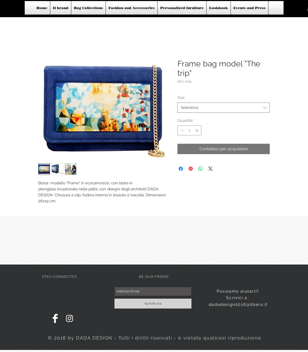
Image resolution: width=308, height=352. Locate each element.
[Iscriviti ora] (152, 304)
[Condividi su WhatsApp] (200, 169)
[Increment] (197, 130)
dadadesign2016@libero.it (238, 304)
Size (181, 97)
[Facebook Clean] (55, 318)
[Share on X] (210, 169)
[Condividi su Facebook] (181, 169)
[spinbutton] (189, 130)
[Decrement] (181, 130)
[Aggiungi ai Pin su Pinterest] (191, 169)
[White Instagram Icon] (69, 318)
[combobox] (223, 108)
